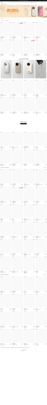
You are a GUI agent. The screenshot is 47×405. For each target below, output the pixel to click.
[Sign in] (41, 2)
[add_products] (10, 36)
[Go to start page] (1, 2)
